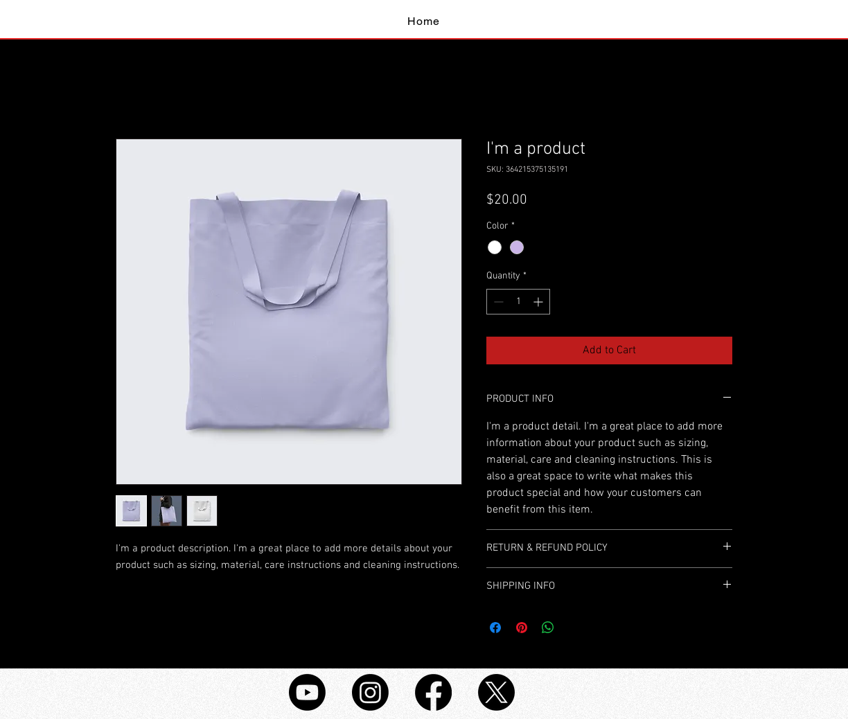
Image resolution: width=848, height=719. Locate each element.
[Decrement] (497, 302)
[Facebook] (433, 692)
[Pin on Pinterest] (521, 627)
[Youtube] (307, 692)
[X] (496, 692)
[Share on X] (574, 627)
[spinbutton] (518, 302)
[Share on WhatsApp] (548, 627)
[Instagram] (370, 692)
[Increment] (539, 302)
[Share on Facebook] (495, 627)
